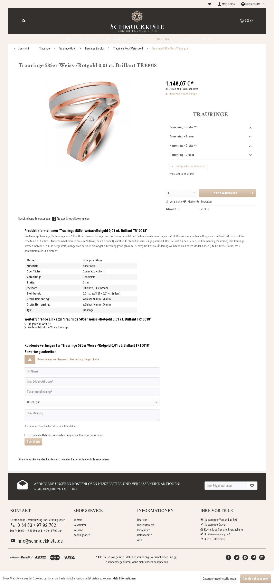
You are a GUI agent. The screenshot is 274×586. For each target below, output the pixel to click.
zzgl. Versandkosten (187, 89)
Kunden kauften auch (49, 459)
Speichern (33, 441)
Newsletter (80, 525)
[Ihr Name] (92, 371)
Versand (78, 530)
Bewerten (204, 201)
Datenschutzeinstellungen (219, 578)
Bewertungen (46, 218)
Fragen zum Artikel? (38, 324)
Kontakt (78, 520)
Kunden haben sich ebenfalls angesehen (85, 459)
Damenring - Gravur (211, 136)
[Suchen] (24, 21)
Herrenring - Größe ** (211, 146)
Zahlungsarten (82, 535)
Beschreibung (26, 218)
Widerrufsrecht (145, 525)
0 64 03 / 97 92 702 (33, 525)
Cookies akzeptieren (255, 578)
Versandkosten (159, 557)
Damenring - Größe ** (211, 127)
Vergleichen (174, 201)
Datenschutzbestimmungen (58, 435)
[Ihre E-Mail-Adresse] (92, 381)
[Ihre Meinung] (92, 415)
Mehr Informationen (124, 578)
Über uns (142, 520)
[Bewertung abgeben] (92, 402)
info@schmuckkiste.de (36, 541)
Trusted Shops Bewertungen (73, 218)
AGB (139, 540)
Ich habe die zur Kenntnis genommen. (66, 435)
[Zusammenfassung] (92, 392)
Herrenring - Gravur (211, 155)
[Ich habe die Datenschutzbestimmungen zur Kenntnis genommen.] (26, 435)
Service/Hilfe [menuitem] (251, 4)
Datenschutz (144, 535)
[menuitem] (210, 4)
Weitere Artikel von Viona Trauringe (46, 327)
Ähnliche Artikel (27, 459)
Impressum (143, 530)
